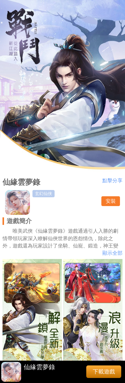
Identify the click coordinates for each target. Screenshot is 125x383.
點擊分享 (112, 180)
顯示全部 (112, 253)
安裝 (111, 201)
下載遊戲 (104, 371)
